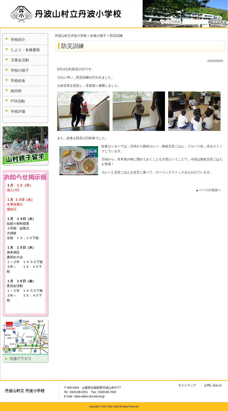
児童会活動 (20, 60)
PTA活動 (18, 101)
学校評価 (18, 111)
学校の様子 (20, 70)
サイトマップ (187, 385)
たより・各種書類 (25, 50)
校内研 (16, 91)
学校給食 (18, 81)
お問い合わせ (213, 385)
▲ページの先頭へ (208, 190)
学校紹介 (18, 40)
